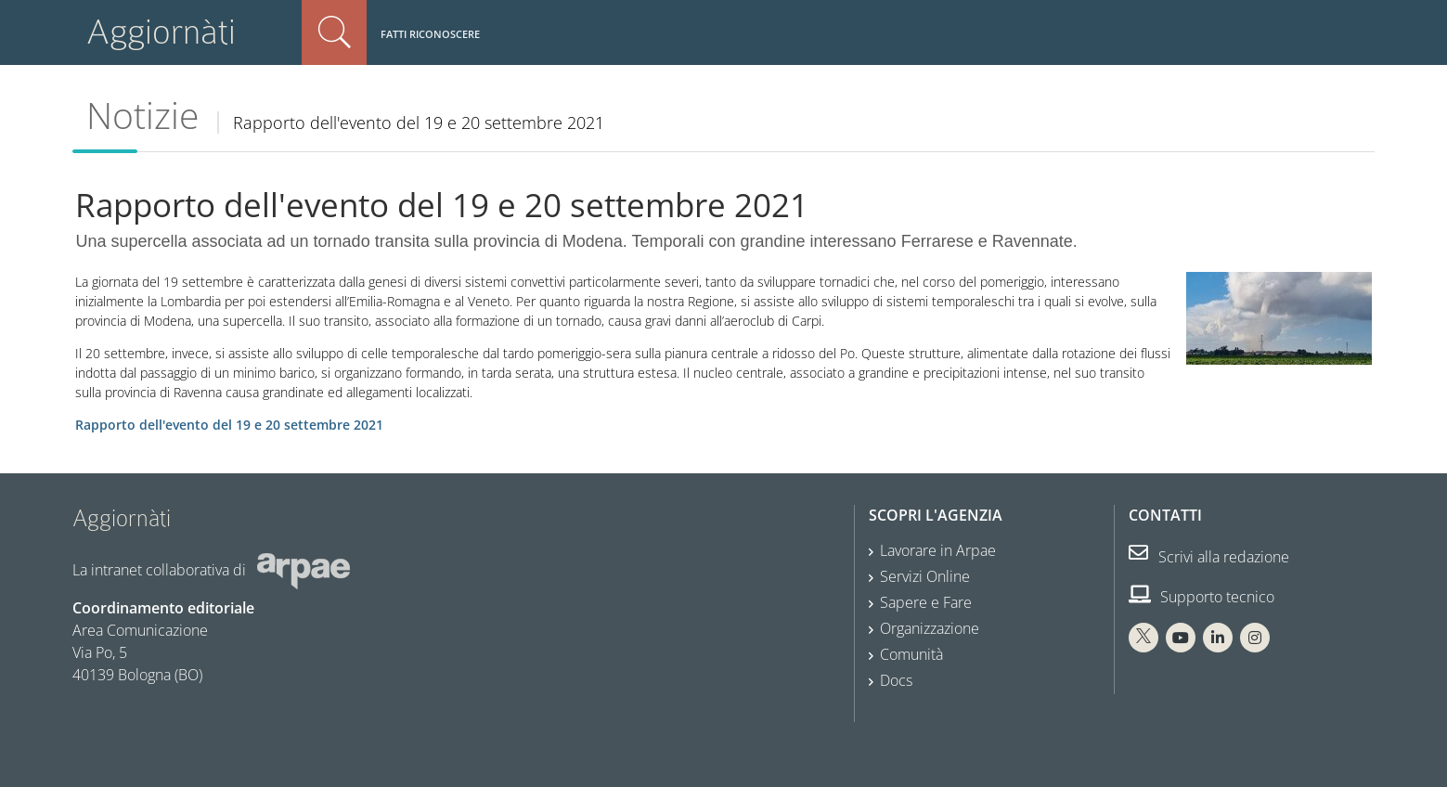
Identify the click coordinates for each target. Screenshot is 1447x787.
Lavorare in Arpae (938, 550)
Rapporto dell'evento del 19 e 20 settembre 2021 (229, 424)
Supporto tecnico (1201, 597)
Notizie (142, 115)
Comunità (911, 654)
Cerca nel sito (334, 32)
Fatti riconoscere (430, 34)
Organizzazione (929, 628)
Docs (896, 680)
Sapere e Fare (926, 602)
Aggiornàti (161, 32)
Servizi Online (925, 576)
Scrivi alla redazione (1209, 557)
